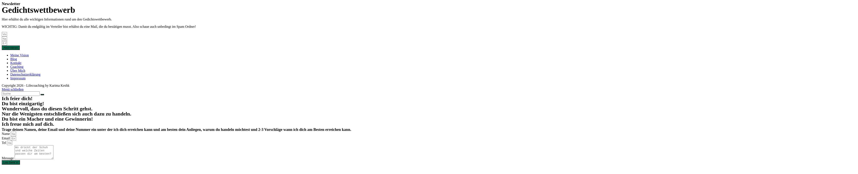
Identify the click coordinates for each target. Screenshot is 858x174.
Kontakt (15, 63)
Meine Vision (19, 55)
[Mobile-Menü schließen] (13, 89)
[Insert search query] (21, 93)
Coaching (16, 67)
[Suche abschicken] (42, 94)
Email (6, 138)
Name (6, 134)
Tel (4, 143)
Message (8, 160)
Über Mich (17, 70)
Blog (13, 59)
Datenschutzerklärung (25, 74)
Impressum (18, 78)
